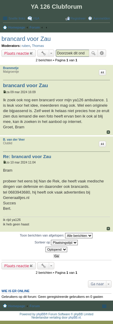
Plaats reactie (16, 53)
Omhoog (108, 132)
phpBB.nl (74, 317)
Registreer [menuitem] (78, 18)
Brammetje (11, 68)
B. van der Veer (14, 139)
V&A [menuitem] (36, 18)
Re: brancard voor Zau (27, 156)
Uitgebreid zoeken (102, 53)
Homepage (16, 306)
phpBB (41, 314)
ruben (26, 45)
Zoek (93, 53)
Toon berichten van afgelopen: (56, 235)
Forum (35, 306)
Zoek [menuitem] (108, 28)
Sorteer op (56, 242)
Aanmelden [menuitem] (101, 18)
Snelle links (16, 18)
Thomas (38, 45)
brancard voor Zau (26, 38)
